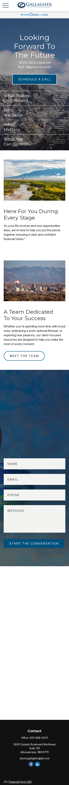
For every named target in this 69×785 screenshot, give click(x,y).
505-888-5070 (39, 737)
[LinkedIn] (37, 764)
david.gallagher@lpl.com (34, 758)
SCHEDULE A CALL (34, 79)
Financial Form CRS (20, 781)
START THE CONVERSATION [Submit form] (34, 543)
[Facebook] (31, 764)
